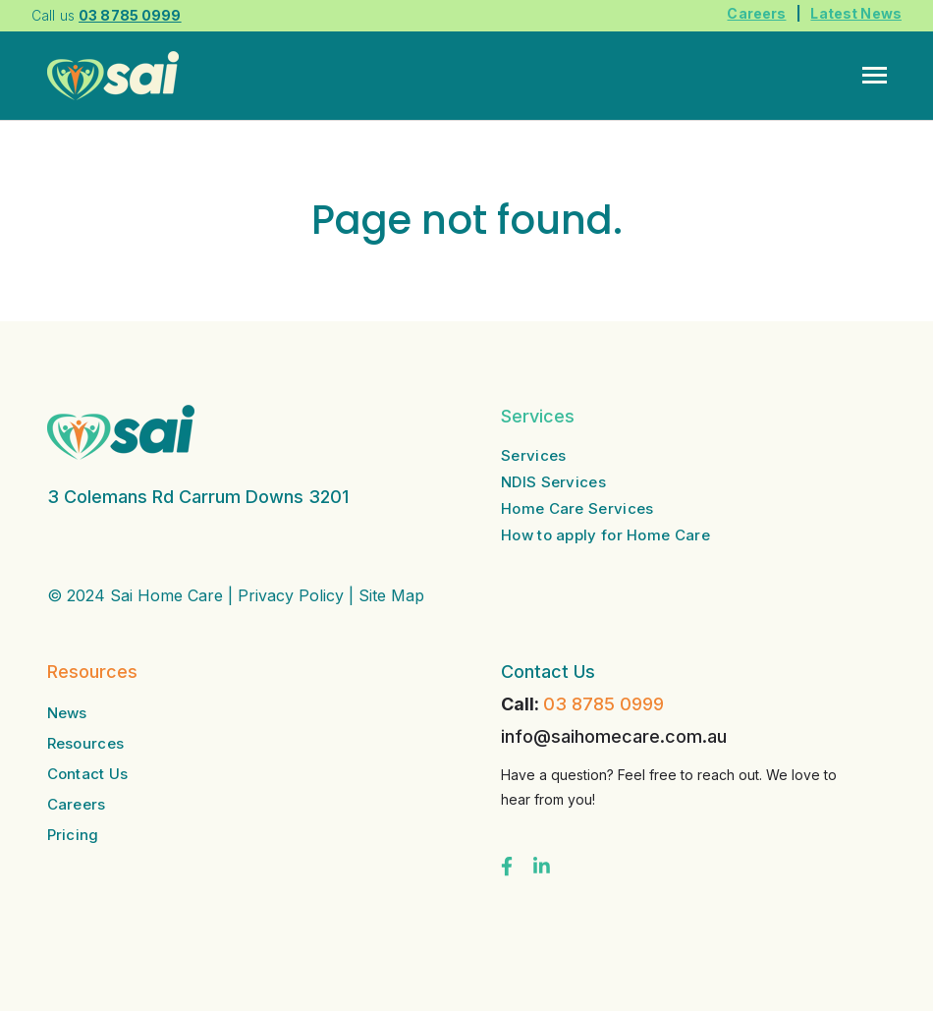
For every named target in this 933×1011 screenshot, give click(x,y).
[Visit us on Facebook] (507, 866)
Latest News (856, 13)
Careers (756, 13)
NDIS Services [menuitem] (553, 482)
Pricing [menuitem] (73, 834)
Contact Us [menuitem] (88, 773)
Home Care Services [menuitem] (577, 508)
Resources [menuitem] (86, 743)
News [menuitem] (67, 712)
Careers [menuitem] (76, 804)
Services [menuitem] (533, 455)
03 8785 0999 (603, 704)
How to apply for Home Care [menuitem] (605, 535)
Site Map (391, 595)
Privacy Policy (291, 595)
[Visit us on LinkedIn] (541, 866)
